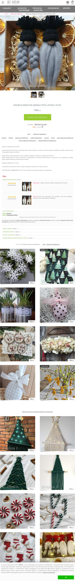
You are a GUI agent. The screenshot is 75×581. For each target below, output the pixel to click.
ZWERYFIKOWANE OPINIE (12, 179)
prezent (46, 138)
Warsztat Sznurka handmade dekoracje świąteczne (37, 412)
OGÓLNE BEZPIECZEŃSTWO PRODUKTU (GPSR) (18, 238)
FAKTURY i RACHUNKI (12, 235)
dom (28, 134)
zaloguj (72, 4)
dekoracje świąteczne (39, 134)
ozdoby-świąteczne (36, 138)
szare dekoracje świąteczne (65, 138)
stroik (53, 138)
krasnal (4, 138)
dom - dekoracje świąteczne (51, 244)
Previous (3, 50)
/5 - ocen (36, 127)
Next (71, 50)
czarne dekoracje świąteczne (27, 140)
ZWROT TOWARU (10, 228)
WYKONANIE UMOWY (12, 232)
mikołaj (10, 138)
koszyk (67, 4)
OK (66, 577)
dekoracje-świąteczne (21, 138)
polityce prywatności (49, 572)
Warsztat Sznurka (41, 124)
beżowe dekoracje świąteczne (47, 140)
